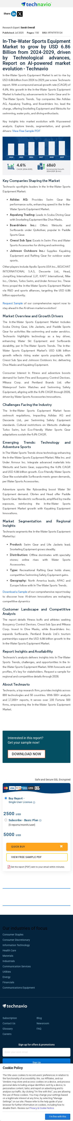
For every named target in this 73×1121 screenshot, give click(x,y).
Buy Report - (22, 800)
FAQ (40, 1028)
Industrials (9, 961)
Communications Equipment (19, 987)
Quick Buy (37, 846)
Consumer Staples (13, 934)
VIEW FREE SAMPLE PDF (26, 857)
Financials (8, 982)
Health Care (9, 950)
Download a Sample (15, 591)
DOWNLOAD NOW (26, 754)
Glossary (8, 1028)
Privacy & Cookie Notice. (41, 1108)
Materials (8, 955)
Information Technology (16, 945)
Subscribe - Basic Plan (25, 820)
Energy (6, 977)
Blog (40, 1018)
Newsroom (44, 1023)
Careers (7, 1034)
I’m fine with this (57, 1116)
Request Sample (13, 303)
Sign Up (37, 1062)
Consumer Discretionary (16, 939)
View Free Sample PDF (26, 131)
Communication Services (17, 966)
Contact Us (9, 1023)
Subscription (10, 1018)
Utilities (7, 971)
